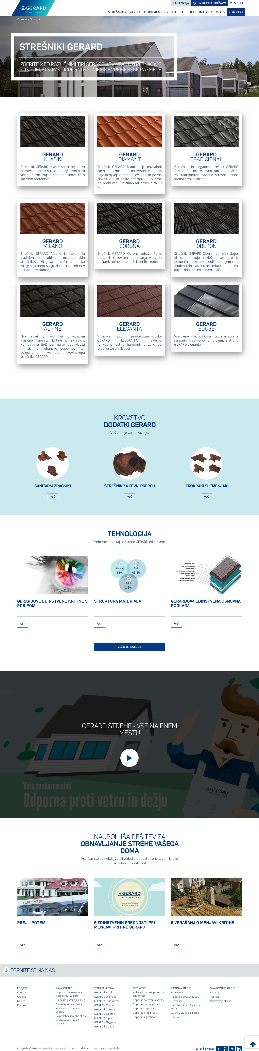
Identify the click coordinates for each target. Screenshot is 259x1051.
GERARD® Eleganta (105, 1017)
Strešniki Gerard (123, 12)
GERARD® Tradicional (106, 995)
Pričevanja (177, 987)
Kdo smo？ (23, 987)
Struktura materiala (117, 595)
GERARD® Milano (104, 1000)
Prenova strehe (181, 982)
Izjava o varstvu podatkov (106, 1043)
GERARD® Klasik (103, 987)
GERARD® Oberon (104, 1008)
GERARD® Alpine (103, 1012)
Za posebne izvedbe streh (71, 1010)
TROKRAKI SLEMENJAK (206, 480)
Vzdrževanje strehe (220, 995)
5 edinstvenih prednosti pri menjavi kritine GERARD (124, 919)
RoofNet (175, 1011)
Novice (21, 995)
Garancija (180, 3)
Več (52, 491)
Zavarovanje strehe (222, 982)
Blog (220, 12)
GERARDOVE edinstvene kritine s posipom (52, 598)
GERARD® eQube (104, 1021)
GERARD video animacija (185, 1007)
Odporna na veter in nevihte (149, 994)
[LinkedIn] (239, 1043)
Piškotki (21, 1046)
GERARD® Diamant (105, 991)
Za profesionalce (194, 12)
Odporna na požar (143, 1003)
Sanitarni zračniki (52, 480)
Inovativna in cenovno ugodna (68, 1004)
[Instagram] (232, 1043)
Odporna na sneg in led (146, 998)
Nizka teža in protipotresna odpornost (148, 988)
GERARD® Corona (104, 1004)
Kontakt (235, 12)
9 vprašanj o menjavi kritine (202, 917)
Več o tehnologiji (129, 641)
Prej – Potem (31, 917)
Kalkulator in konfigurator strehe (185, 1001)
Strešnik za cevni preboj (129, 480)
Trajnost (214, 991)
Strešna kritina (104, 982)
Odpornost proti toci (145, 1011)
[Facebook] (219, 1043)
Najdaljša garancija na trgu (71, 994)
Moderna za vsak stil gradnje (67, 1016)
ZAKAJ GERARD (64, 982)
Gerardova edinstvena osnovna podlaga (206, 598)
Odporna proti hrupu (145, 1007)
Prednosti (139, 982)
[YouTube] (225, 1043)
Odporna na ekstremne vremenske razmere (69, 988)
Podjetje (22, 982)
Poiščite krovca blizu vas (185, 991)
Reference (177, 995)
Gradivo (22, 991)
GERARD (52, 156)
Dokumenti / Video (160, 12)
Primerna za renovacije (69, 998)
